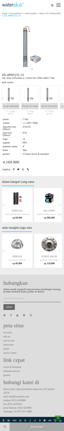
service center (10, 353)
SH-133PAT (49, 214)
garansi (6, 375)
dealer (6, 349)
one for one (8, 340)
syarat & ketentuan (12, 367)
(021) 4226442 (15, 404)
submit (9, 307)
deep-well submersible (50, 13)
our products (16, 13)
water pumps (30, 13)
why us (6, 336)
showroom (8, 344)
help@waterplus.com (19, 396)
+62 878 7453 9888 (22, 411)
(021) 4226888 (19, 400)
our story (7, 332)
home (4, 13)
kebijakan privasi (11, 371)
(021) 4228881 (25, 408)
